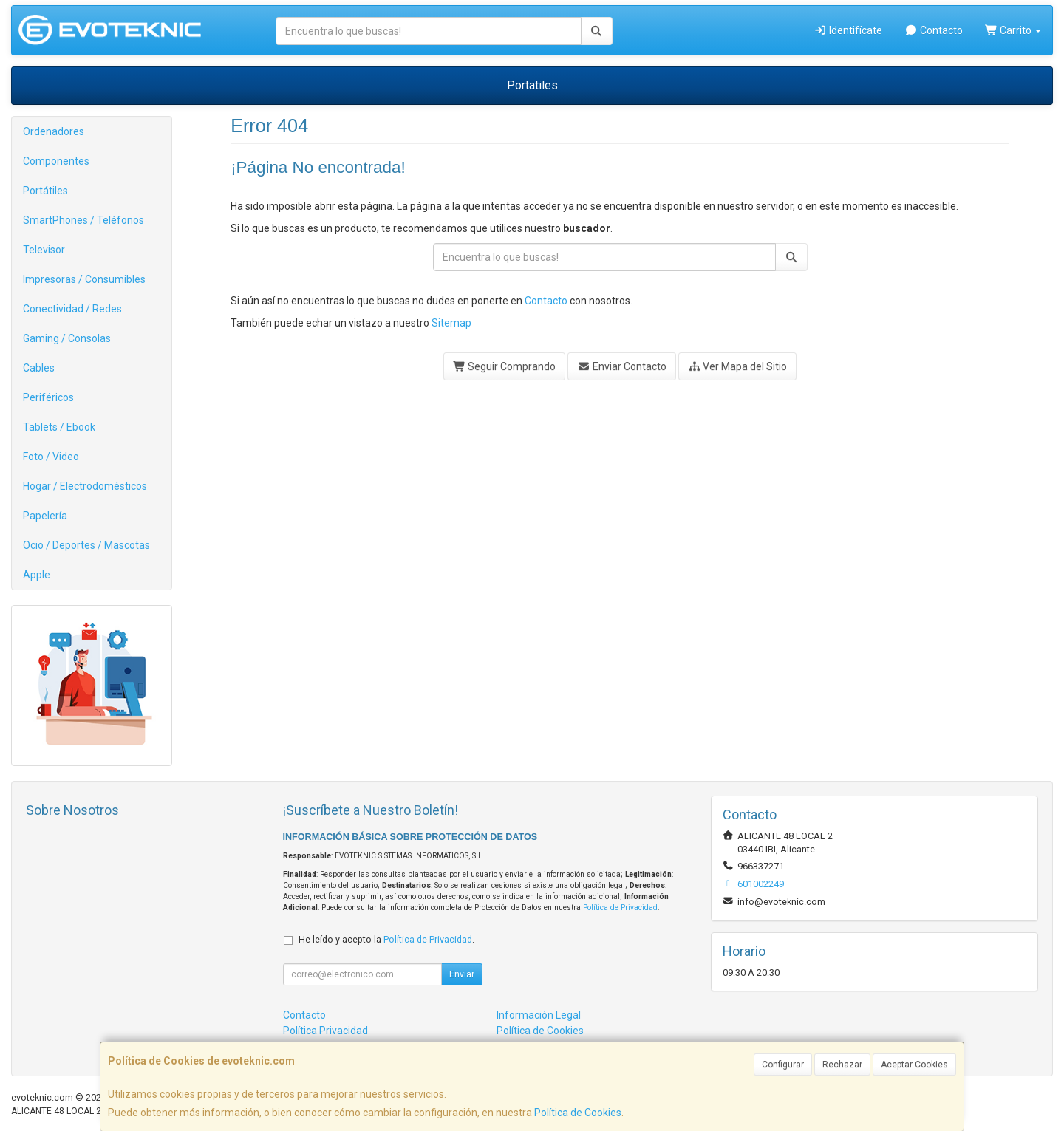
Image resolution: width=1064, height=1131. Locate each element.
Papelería (45, 516)
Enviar (461, 974)
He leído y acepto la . (386, 939)
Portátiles (45, 191)
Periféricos (48, 397)
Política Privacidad (325, 1030)
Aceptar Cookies (914, 1064)
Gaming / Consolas (67, 338)
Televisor (44, 250)
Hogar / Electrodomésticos (85, 486)
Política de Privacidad (620, 907)
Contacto (933, 30)
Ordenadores (53, 131)
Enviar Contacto (621, 366)
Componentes (56, 161)
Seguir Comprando (504, 366)
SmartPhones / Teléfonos (83, 220)
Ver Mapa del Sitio (738, 366)
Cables (39, 368)
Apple (36, 575)
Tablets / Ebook (59, 427)
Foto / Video (51, 456)
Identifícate (848, 30)
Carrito (1013, 30)
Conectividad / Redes (72, 309)
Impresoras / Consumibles (84, 279)
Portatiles (532, 85)
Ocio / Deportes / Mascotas (86, 545)
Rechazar (842, 1064)
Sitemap (451, 323)
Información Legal (539, 1015)
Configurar (783, 1064)
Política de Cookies (577, 1112)
